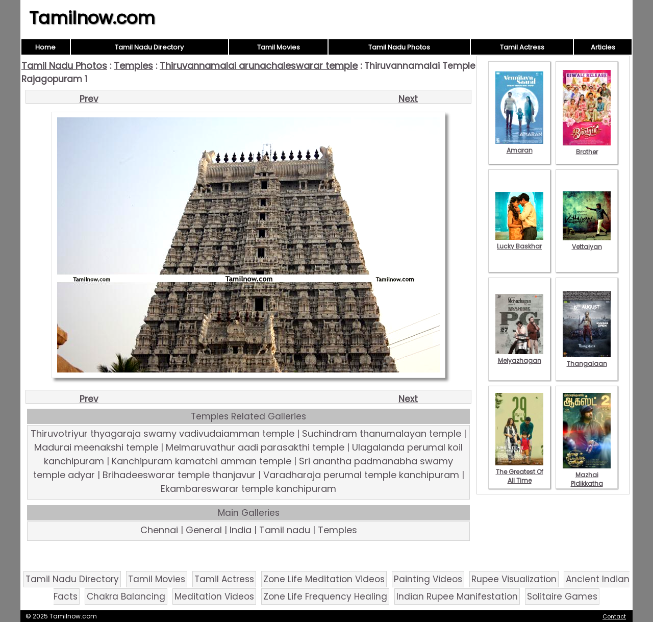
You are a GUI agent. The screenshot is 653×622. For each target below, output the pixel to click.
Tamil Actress (522, 47)
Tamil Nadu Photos (399, 47)
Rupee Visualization (514, 579)
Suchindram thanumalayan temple (381, 433)
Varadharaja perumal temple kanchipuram (361, 474)
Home (45, 47)
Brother (587, 147)
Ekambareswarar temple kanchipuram (248, 488)
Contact (614, 616)
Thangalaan (587, 359)
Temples (133, 65)
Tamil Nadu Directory (149, 47)
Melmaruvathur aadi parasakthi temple (255, 447)
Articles (603, 47)
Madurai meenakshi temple (96, 447)
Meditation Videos (214, 596)
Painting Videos (428, 579)
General (204, 530)
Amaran (519, 146)
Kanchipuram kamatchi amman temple (201, 461)
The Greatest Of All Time (519, 472)
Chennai (159, 530)
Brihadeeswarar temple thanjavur (179, 474)
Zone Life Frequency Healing (325, 596)
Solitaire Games (562, 596)
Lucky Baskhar (519, 242)
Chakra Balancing (126, 596)
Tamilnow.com (92, 18)
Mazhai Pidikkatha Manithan (587, 479)
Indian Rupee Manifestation (457, 596)
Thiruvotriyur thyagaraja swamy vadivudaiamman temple (162, 433)
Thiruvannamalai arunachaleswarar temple (259, 65)
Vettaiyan (587, 242)
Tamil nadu (284, 530)
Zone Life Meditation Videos (324, 579)
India (241, 530)
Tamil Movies (278, 47)
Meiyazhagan (519, 356)
